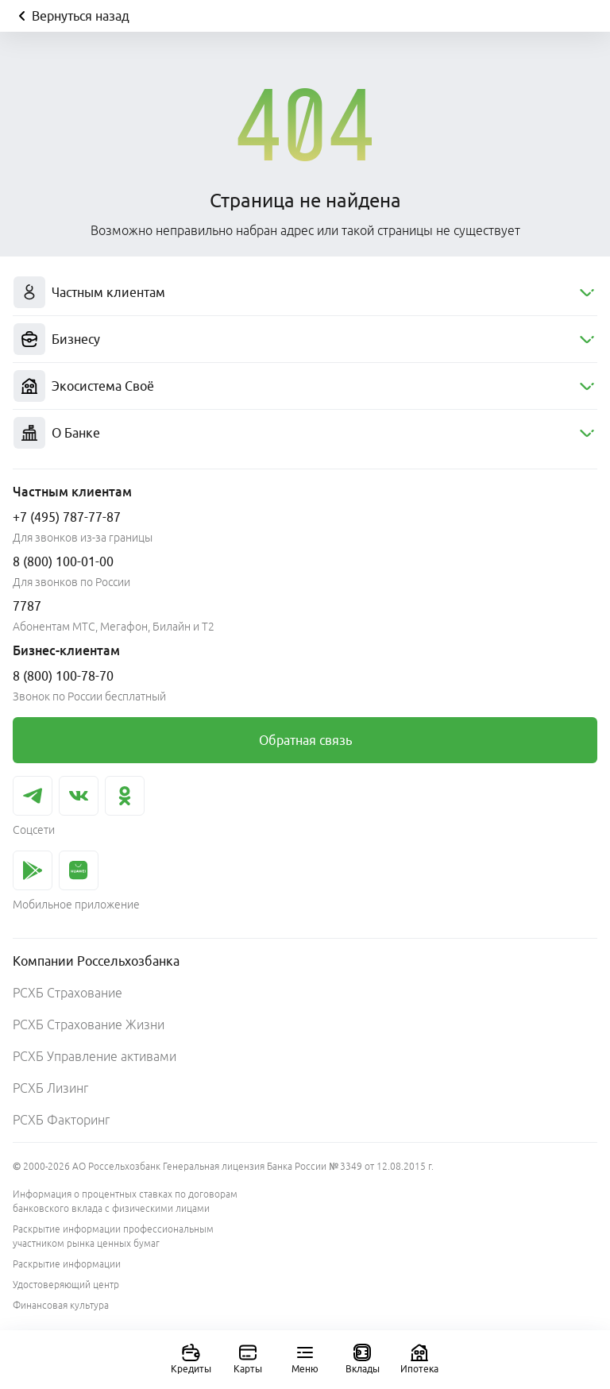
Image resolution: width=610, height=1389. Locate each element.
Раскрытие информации (67, 1264)
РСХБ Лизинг (50, 1088)
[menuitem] (305, 292)
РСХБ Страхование (67, 993)
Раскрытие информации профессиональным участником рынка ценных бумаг (113, 1236)
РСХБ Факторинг (61, 1120)
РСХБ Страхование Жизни (88, 1024)
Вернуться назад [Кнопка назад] (71, 15)
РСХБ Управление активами (94, 1056)
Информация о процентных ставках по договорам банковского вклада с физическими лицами (125, 1201)
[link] (305, 740)
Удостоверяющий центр (66, 1284)
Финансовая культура (61, 1305)
